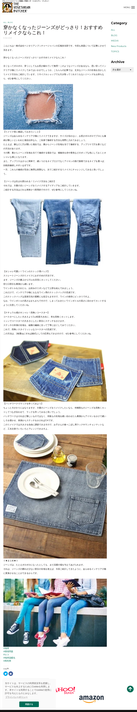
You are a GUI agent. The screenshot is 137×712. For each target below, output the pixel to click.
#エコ (6, 654)
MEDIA (115, 40)
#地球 (6, 648)
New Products (118, 46)
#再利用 (7, 660)
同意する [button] (29, 704)
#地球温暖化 (9, 657)
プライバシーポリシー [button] (16, 697)
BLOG (10, 22)
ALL (5, 22)
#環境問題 (8, 651)
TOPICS (115, 51)
